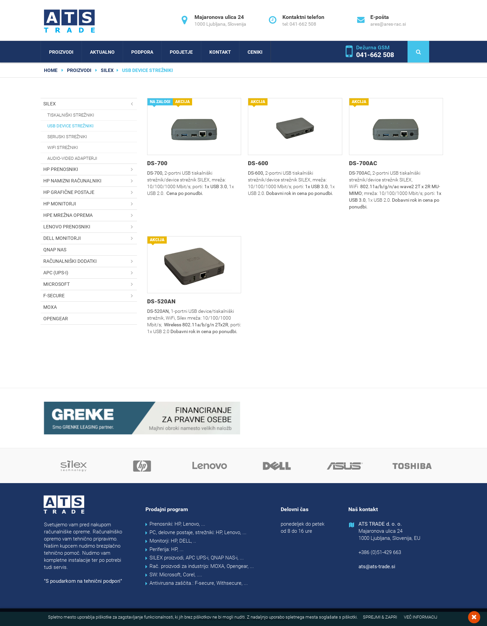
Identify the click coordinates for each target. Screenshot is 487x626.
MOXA (50, 307)
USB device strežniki (70, 125)
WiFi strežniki (62, 147)
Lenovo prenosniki (90, 226)
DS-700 (157, 163)
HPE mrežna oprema (90, 215)
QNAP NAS (54, 249)
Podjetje (181, 52)
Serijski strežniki (67, 136)
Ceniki (255, 52)
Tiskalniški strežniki (70, 115)
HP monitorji (90, 203)
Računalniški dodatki (90, 261)
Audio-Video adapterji (72, 158)
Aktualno (102, 52)
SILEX (107, 70)
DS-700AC (363, 163)
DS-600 (258, 163)
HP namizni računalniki (90, 180)
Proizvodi (61, 52)
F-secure (90, 295)
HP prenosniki (90, 169)
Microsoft (90, 284)
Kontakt (220, 52)
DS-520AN (161, 301)
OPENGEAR (55, 318)
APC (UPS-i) (90, 272)
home (50, 70)
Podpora (142, 52)
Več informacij (420, 617)
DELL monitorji (90, 238)
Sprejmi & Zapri (380, 617)
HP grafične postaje (90, 192)
